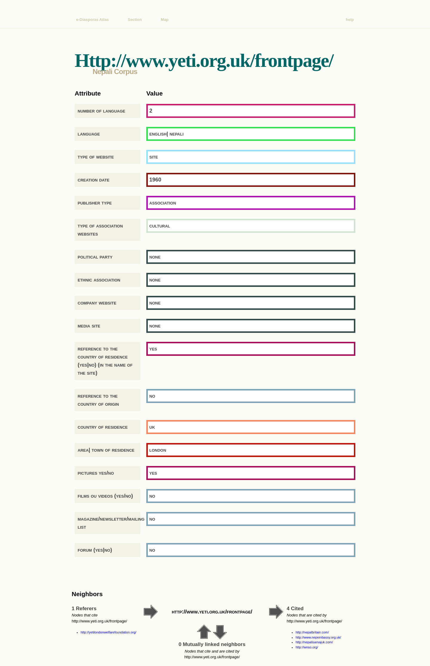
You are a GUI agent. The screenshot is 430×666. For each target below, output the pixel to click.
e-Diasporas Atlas (92, 19)
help (350, 19)
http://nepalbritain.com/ (312, 632)
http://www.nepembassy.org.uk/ (318, 637)
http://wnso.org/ (307, 647)
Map (165, 19)
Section (135, 19)
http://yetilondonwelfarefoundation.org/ (108, 632)
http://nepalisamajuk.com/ (314, 642)
